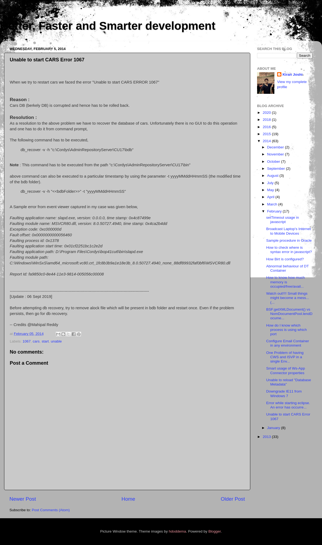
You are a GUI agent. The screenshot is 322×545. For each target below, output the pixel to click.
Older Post (233, 499)
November (276, 154)
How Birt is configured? (285, 259)
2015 (267, 134)
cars (36, 341)
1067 (26, 341)
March (272, 204)
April (271, 197)
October (274, 161)
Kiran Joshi (292, 74)
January (274, 428)
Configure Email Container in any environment (287, 343)
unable (56, 341)
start (45, 341)
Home (128, 499)
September (276, 169)
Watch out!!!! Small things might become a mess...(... (287, 297)
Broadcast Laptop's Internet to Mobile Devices (288, 231)
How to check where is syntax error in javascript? (289, 249)
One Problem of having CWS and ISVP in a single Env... (285, 357)
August (273, 176)
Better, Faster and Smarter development (107, 25)
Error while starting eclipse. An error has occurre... (288, 405)
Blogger (214, 531)
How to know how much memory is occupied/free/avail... (285, 281)
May (271, 190)
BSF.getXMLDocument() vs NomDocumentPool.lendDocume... (289, 313)
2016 (267, 127)
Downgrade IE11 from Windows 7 (284, 393)
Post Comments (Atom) (51, 510)
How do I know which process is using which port (286, 329)
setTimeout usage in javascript (282, 219)
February (275, 211)
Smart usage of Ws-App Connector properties (285, 370)
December (276, 147)
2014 (267, 141)
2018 (267, 120)
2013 (267, 437)
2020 (267, 113)
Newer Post (22, 499)
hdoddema (177, 531)
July (271, 183)
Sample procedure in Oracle (289, 240)
